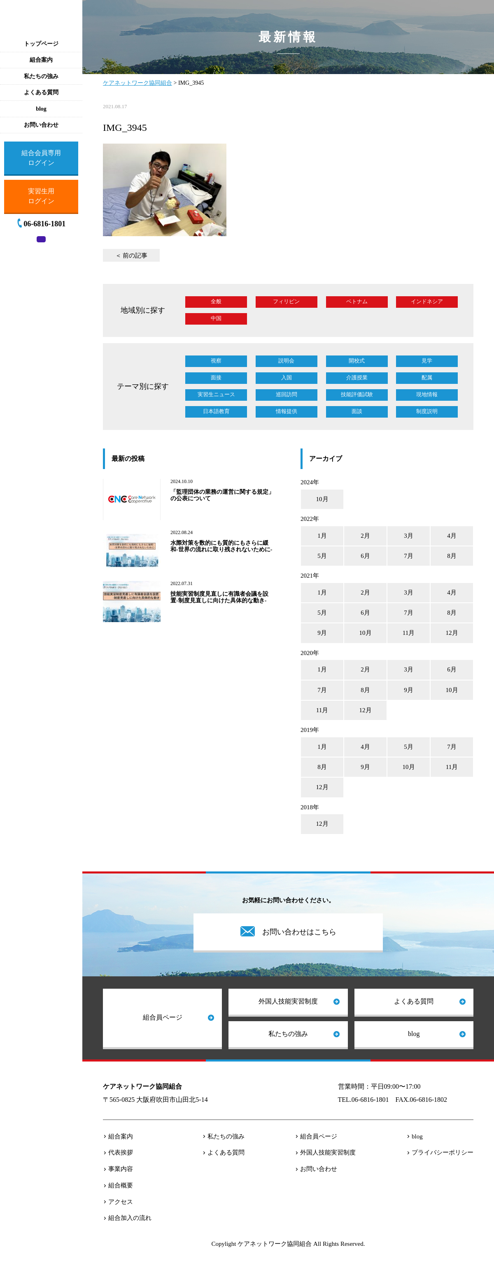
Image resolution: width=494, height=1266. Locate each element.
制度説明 (427, 411)
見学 (427, 361)
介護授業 (357, 377)
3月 (408, 535)
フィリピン (286, 301)
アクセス (120, 1202)
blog (413, 1033)
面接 (216, 377)
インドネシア (427, 301)
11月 (409, 633)
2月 (365, 535)
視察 (216, 361)
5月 (322, 556)
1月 (322, 535)
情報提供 (286, 411)
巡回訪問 (286, 394)
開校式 (357, 361)
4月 (452, 535)
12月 (452, 633)
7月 (408, 556)
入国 (286, 377)
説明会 (286, 361)
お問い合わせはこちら (299, 932)
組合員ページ (162, 1017)
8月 (452, 556)
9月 (322, 633)
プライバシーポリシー (442, 1152)
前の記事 (135, 255)
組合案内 (120, 1136)
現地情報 (427, 394)
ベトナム (357, 301)
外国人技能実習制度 (288, 1001)
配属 (427, 377)
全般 (216, 301)
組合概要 (120, 1185)
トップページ (41, 44)
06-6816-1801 (44, 224)
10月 (322, 499)
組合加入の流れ (129, 1218)
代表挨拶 (120, 1152)
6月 (365, 556)
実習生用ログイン (41, 196)
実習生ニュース (216, 394)
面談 (357, 411)
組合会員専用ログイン (41, 157)
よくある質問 (413, 1001)
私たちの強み (288, 1033)
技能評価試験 (357, 394)
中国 (216, 318)
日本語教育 (216, 411)
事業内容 (120, 1169)
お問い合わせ (318, 1169)
